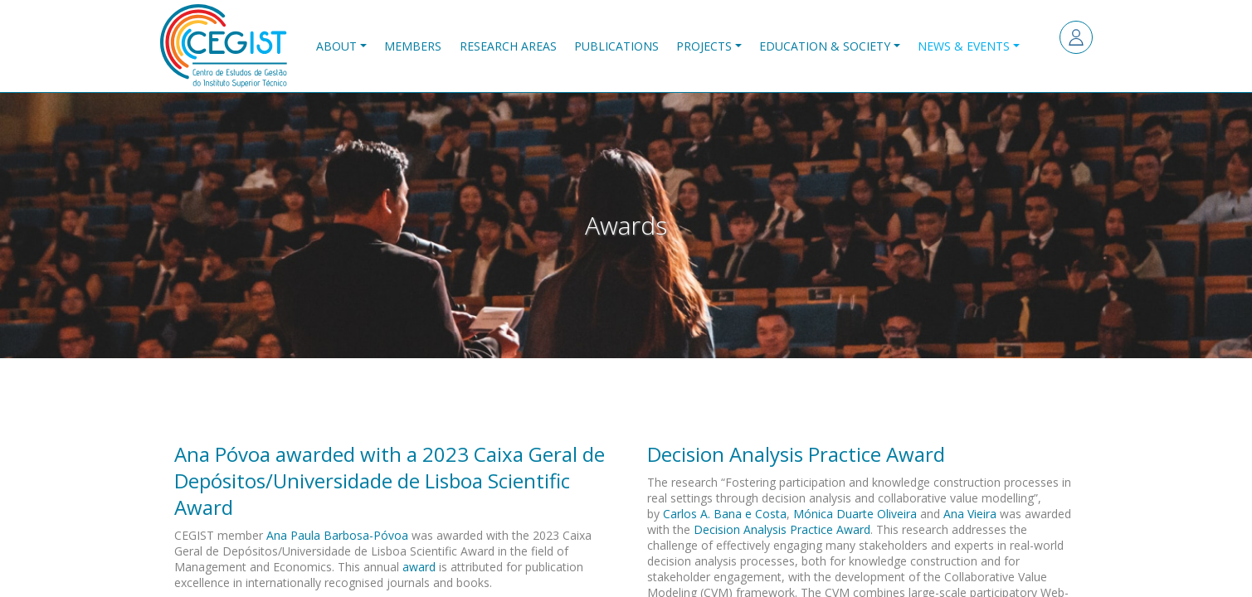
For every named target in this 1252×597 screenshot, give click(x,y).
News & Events (964, 46)
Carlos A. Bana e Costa (725, 514)
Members (412, 46)
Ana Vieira (969, 514)
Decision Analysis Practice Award (782, 529)
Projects (704, 46)
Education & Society (824, 46)
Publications (616, 46)
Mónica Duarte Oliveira (855, 514)
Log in (1076, 37)
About (336, 46)
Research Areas (508, 46)
